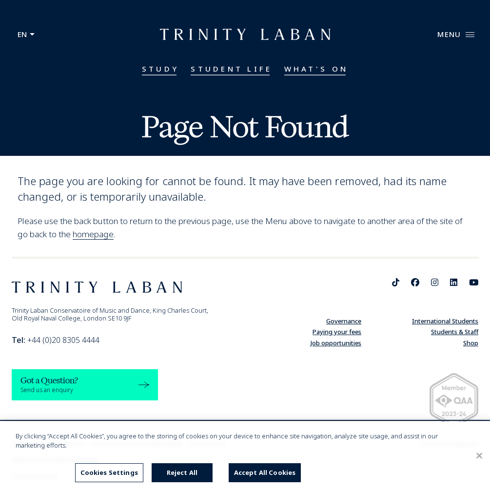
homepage (93, 234)
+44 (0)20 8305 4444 (55, 340)
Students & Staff (454, 331)
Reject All (182, 472)
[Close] (479, 455)
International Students (445, 321)
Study (160, 69)
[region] (245, 456)
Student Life (231, 69)
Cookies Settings (109, 472)
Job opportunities (336, 343)
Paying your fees (337, 331)
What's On (316, 69)
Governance (343, 321)
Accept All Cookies (264, 472)
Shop (470, 343)
